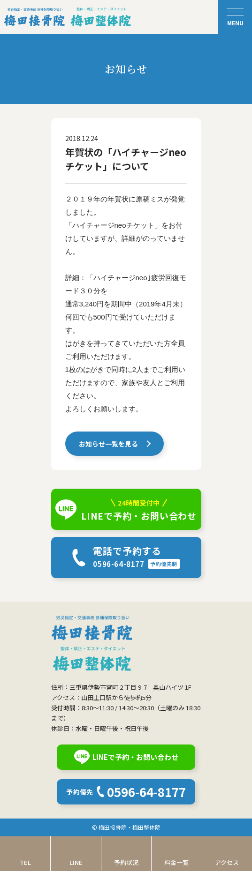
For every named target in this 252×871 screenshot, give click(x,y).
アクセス (227, 862)
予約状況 (126, 862)
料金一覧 (176, 862)
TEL (25, 862)
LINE (76, 862)
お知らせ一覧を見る (108, 443)
